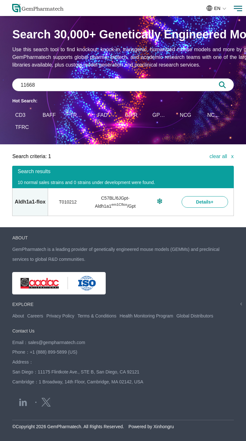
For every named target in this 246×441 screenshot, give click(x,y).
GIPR (131, 115)
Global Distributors (194, 315)
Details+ (204, 201)
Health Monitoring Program (146, 315)
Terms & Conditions (97, 315)
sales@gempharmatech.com (56, 342)
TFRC (22, 127)
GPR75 (160, 115)
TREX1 (78, 115)
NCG (185, 115)
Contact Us (23, 330)
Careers (35, 315)
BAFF (49, 115)
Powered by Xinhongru (151, 426)
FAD (102, 115)
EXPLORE (22, 304)
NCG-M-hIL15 (215, 115)
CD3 (20, 115)
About (18, 315)
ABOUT (20, 237)
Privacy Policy (60, 315)
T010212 (68, 201)
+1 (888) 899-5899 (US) (53, 352)
